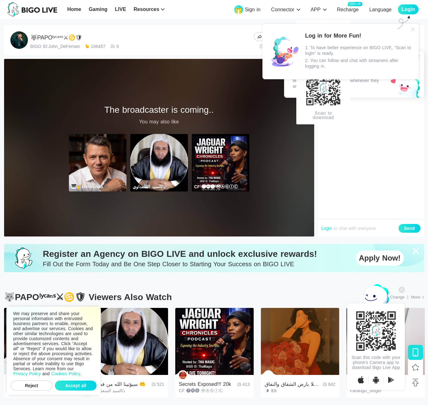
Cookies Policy (65, 373)
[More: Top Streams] (417, 297)
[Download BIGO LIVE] (415, 352)
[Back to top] (415, 382)
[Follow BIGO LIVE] (415, 367)
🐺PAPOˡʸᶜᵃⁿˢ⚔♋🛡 (56, 37)
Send (409, 228)
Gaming (98, 9)
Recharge (347, 9)
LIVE (120, 9)
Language (380, 9)
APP (315, 9)
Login (326, 228)
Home (74, 9)
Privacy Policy (27, 373)
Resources (146, 9)
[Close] (413, 29)
